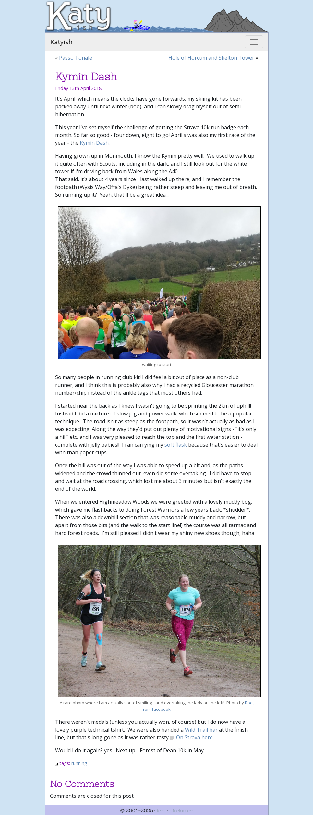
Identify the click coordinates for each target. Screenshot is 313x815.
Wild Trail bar (201, 729)
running (79, 763)
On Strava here (194, 737)
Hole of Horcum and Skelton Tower (211, 57)
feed (161, 810)
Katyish (61, 41)
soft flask (175, 444)
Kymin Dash (94, 142)
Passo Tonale (75, 57)
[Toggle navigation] (254, 41)
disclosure (181, 810)
